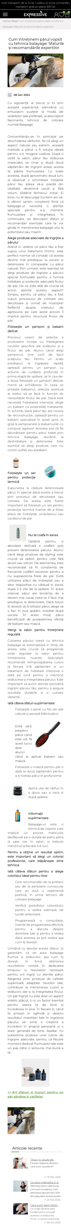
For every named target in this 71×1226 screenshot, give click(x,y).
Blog (14, 21)
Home (6, 21)
